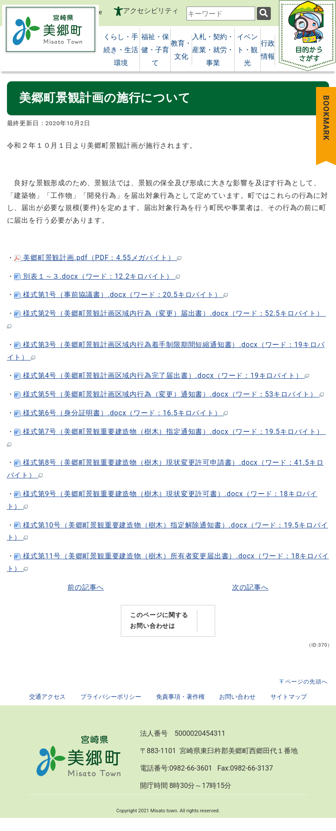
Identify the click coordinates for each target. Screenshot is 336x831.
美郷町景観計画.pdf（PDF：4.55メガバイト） (97, 258)
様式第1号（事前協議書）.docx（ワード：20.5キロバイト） (121, 294)
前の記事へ (85, 587)
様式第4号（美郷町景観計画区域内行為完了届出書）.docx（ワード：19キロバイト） (161, 375)
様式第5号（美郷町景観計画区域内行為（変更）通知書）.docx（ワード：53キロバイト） (168, 394)
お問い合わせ (237, 697)
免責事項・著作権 (180, 697)
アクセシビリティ (151, 11)
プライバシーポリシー (110, 697)
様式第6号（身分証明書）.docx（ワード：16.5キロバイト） (121, 413)
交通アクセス (47, 697)
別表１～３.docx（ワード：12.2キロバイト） (97, 276)
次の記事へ (250, 587)
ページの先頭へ (306, 681)
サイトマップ (288, 697)
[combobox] (221, 13)
